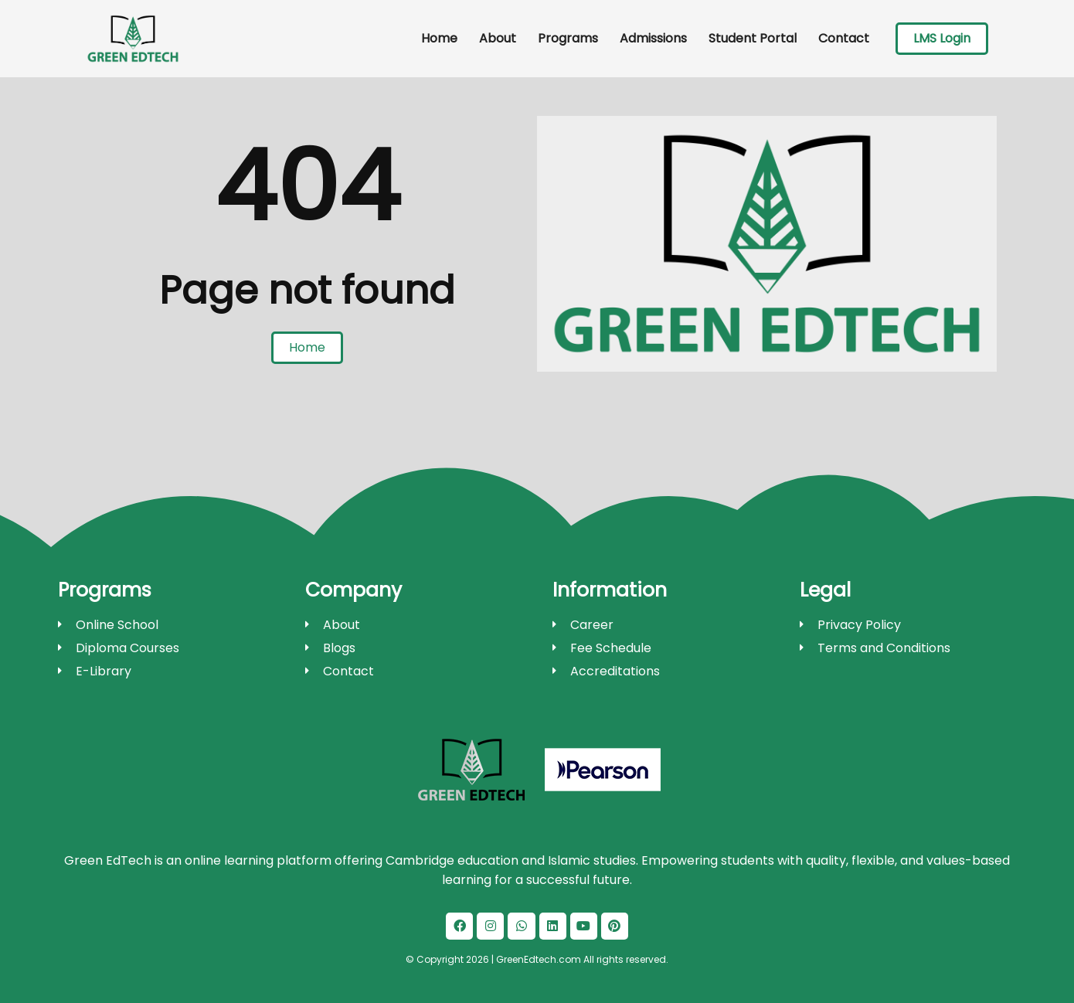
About (497, 38)
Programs (568, 38)
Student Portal (753, 38)
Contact (843, 38)
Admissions (653, 38)
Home (439, 38)
